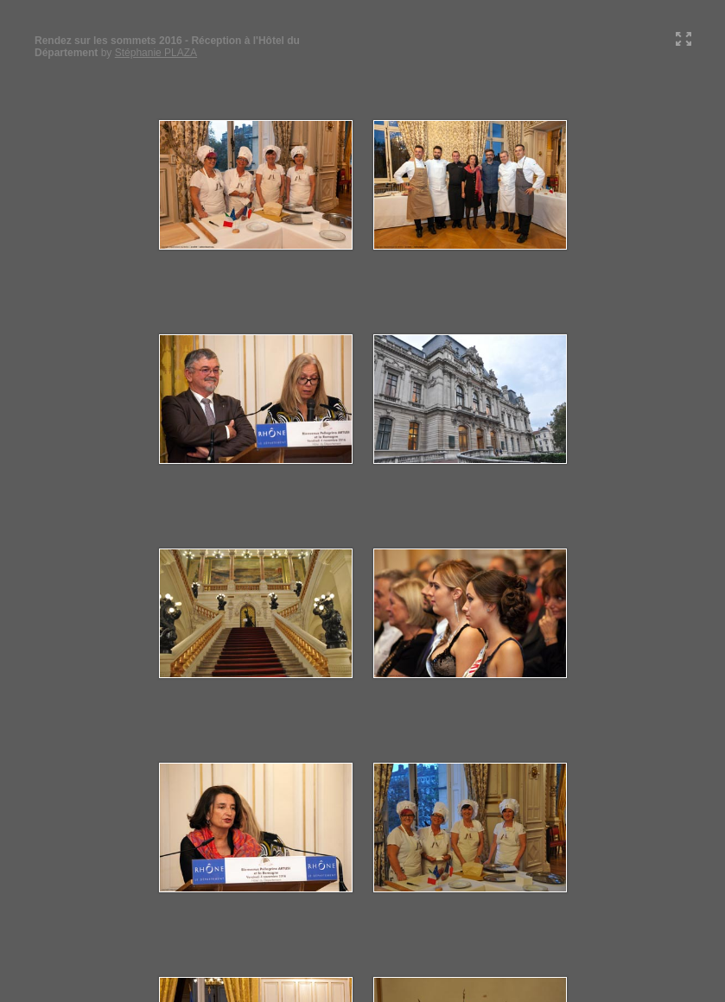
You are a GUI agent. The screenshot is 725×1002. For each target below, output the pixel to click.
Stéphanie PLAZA (156, 53)
